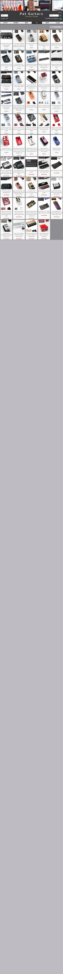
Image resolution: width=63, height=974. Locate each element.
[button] (4, 15)
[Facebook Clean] (59, 12)
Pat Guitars (31, 14)
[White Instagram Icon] (61, 12)
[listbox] (4, 15)
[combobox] (56, 27)
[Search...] (53, 15)
